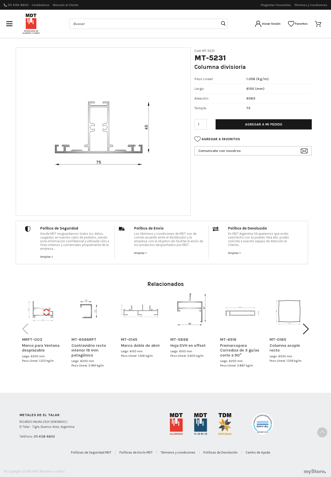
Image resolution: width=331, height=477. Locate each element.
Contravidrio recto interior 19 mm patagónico (88, 350)
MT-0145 (129, 339)
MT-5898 (179, 339)
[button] (306, 329)
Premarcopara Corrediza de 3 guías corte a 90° (239, 350)
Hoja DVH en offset (188, 345)
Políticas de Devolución (220, 452)
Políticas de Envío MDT (136, 452)
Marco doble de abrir (140, 345)
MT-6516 (228, 339)
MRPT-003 (32, 339)
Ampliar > (46, 256)
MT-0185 (278, 339)
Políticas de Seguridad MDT (91, 452)
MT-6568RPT (83, 339)
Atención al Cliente (65, 4)
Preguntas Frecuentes (276, 4)
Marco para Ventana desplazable (40, 348)
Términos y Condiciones (310, 4)
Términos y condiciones (178, 452)
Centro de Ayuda (258, 452)
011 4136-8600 (18, 4)
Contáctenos (40, 4)
